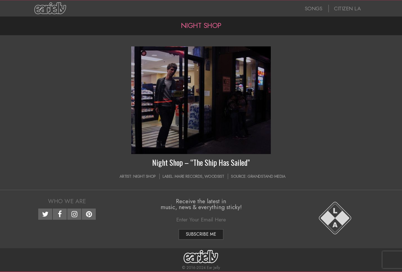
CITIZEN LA (347, 8)
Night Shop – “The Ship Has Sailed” (201, 162)
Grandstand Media (266, 176)
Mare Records (188, 176)
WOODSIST (214, 176)
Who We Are (67, 201)
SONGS (313, 8)
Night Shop (144, 176)
